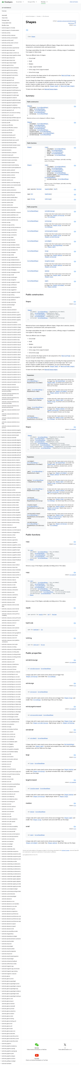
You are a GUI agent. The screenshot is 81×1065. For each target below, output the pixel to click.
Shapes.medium (57, 255)
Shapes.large (57, 225)
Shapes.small (54, 86)
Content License (65, 850)
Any (55, 189)
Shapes (33, 36)
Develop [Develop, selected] (43, 2)
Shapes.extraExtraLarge (52, 237)
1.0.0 (75, 25)
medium (47, 271)
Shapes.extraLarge (58, 215)
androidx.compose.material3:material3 (66, 21)
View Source (71, 23)
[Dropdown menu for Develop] (48, 2)
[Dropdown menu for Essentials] (24, 2)
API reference (6, 7)
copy (46, 147)
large (46, 251)
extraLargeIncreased (51, 231)
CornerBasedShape (42, 107)
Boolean (39, 189)
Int (32, 194)
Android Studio (74, 2)
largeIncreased (49, 261)
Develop (38, 16)
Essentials (19, 2)
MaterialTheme (66, 75)
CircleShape (51, 217)
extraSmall (48, 241)
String (33, 199)
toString (47, 199)
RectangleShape (58, 245)
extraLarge (48, 221)
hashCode (47, 194)
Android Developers (30, 16)
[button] (10, 28)
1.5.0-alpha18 (72, 429)
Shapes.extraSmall (58, 285)
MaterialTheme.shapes (67, 86)
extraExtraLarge (49, 211)
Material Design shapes (50, 89)
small (46, 281)
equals (47, 189)
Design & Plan (31, 2)
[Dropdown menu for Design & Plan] (37, 2)
